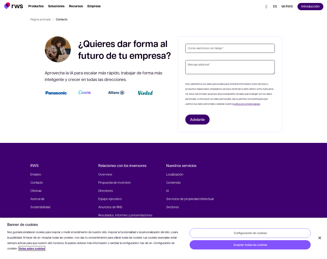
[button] (13, 6)
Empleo (35, 174)
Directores (105, 190)
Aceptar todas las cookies (250, 245)
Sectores (172, 207)
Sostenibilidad (40, 207)
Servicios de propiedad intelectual (190, 199)
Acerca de (37, 199)
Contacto (36, 182)
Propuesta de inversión (114, 182)
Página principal (40, 19)
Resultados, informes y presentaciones (125, 215)
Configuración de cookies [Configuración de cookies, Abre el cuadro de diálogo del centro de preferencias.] (250, 233)
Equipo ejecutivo (110, 199)
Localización (174, 174)
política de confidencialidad (246, 103)
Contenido (173, 182)
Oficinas (36, 190)
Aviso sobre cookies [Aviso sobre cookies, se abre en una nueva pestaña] (32, 248)
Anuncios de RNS (110, 207)
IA (167, 190)
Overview (105, 174)
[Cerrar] (320, 238)
